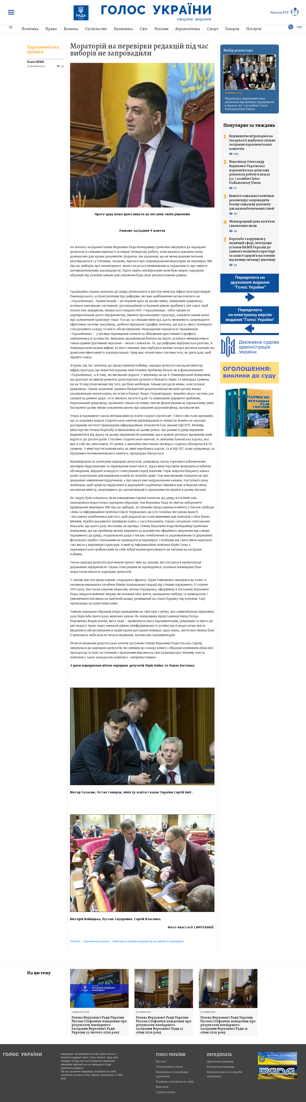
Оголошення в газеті (169, 1067)
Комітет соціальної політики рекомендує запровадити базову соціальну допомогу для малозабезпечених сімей (251, 202)
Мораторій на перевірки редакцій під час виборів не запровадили (139, 49)
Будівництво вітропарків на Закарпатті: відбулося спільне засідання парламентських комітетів (252, 142)
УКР (299, 27)
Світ (144, 28)
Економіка (123, 28)
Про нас (161, 1061)
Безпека (71, 28)
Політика (29, 28)
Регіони (161, 28)
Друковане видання (220, 1061)
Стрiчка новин (165, 1092)
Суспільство (96, 28)
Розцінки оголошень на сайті (175, 1081)
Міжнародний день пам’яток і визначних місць (252, 223)
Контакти (162, 1087)
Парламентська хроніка (43, 49)
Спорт (212, 28)
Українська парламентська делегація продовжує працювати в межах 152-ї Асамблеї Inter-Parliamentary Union (249, 104)
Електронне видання (220, 1067)
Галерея (232, 28)
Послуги (253, 28)
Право (51, 28)
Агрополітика (187, 28)
